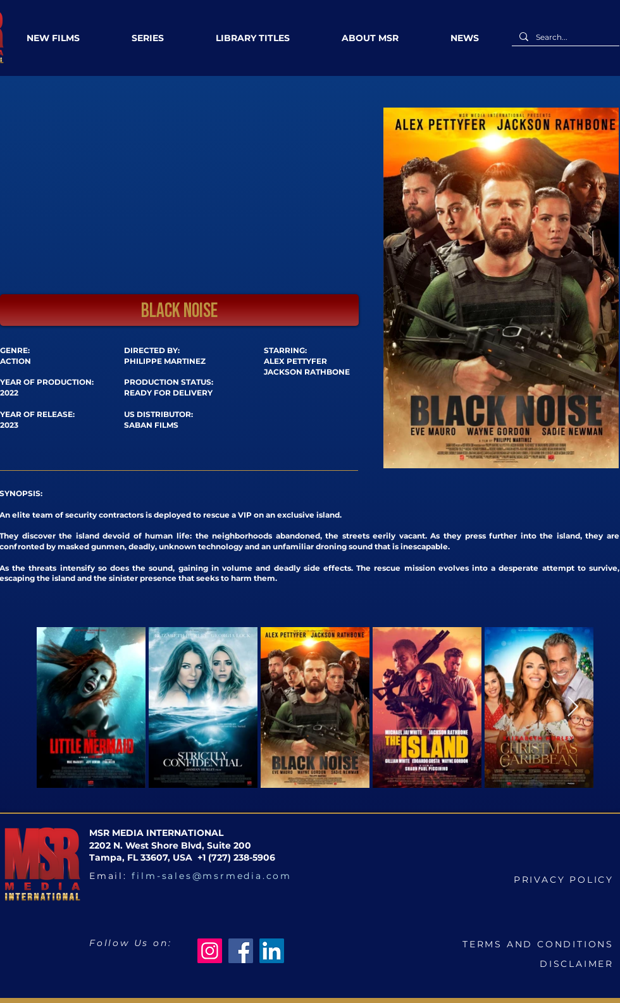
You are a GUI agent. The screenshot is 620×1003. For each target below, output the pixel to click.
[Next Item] (572, 707)
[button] (179, 310)
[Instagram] (209, 950)
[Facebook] (240, 950)
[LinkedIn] (271, 950)
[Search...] (564, 37)
